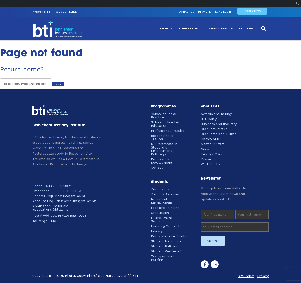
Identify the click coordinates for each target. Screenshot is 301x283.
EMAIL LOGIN (214, 12)
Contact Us (175, 12)
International (220, 29)
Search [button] (58, 84)
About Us (247, 29)
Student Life (189, 29)
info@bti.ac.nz (41, 12)
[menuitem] (298, 3)
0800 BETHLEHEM (66, 12)
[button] (263, 29)
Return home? (22, 69)
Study (165, 29)
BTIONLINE (194, 12)
